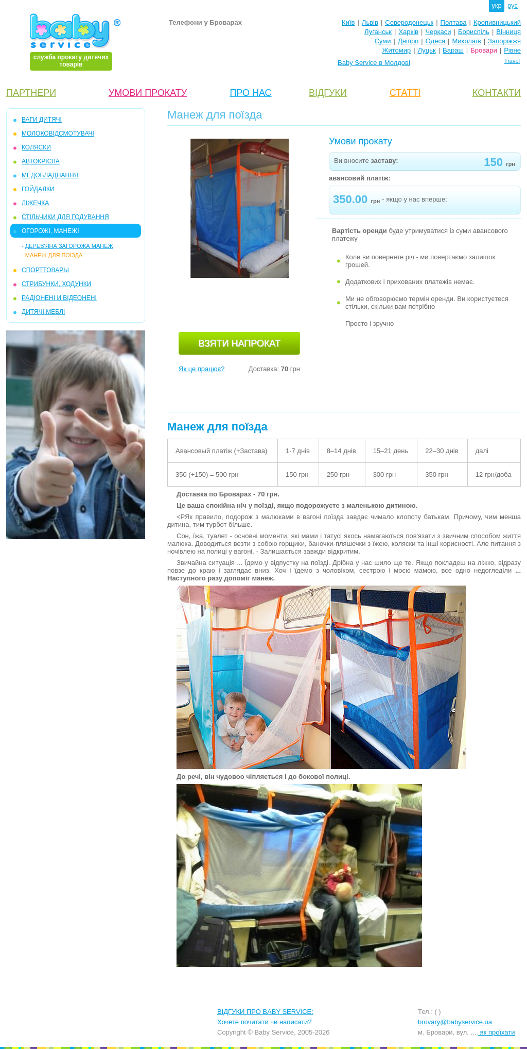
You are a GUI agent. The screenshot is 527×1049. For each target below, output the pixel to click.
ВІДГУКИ (328, 93)
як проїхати (496, 1032)
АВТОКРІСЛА (41, 161)
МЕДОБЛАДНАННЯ (50, 175)
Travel (512, 61)
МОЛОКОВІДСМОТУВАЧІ (58, 133)
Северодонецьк (409, 22)
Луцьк (427, 50)
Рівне (512, 50)
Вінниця (508, 32)
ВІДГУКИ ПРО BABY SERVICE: (265, 1011)
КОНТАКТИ (496, 93)
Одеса (435, 41)
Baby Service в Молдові (374, 62)
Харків (408, 32)
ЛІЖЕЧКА (35, 203)
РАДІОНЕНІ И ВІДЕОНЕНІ (59, 298)
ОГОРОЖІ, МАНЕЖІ (50, 231)
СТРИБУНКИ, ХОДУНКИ (56, 284)
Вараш (453, 50)
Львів (370, 22)
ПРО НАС (250, 93)
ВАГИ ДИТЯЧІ (42, 119)
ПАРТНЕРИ (31, 93)
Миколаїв (466, 41)
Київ (348, 22)
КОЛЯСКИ (36, 147)
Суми (383, 41)
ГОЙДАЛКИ (38, 189)
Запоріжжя (504, 41)
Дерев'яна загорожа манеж (69, 246)
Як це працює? (201, 369)
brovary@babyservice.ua (455, 1022)
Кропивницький (497, 22)
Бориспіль (473, 32)
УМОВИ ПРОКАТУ (148, 93)
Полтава (454, 22)
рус (512, 5)
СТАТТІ (405, 93)
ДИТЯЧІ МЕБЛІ (43, 311)
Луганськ (378, 32)
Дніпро (408, 41)
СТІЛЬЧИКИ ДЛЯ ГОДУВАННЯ (65, 217)
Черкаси (438, 32)
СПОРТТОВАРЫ (45, 270)
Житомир (396, 50)
